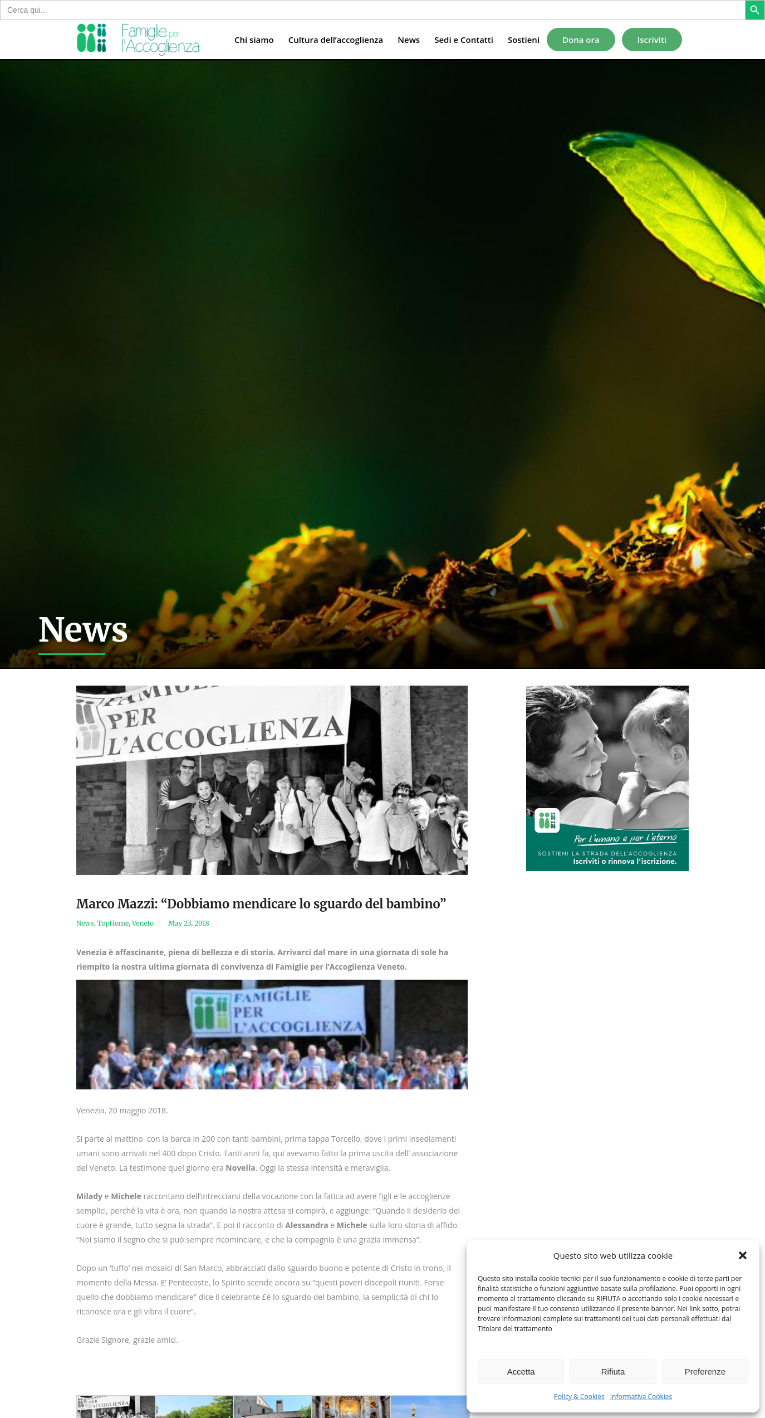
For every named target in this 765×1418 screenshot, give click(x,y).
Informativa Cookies (641, 1396)
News (85, 923)
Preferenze (705, 1371)
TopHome (113, 923)
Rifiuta (613, 1371)
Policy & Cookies (579, 1396)
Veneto (143, 923)
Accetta (521, 1371)
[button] (742, 1255)
